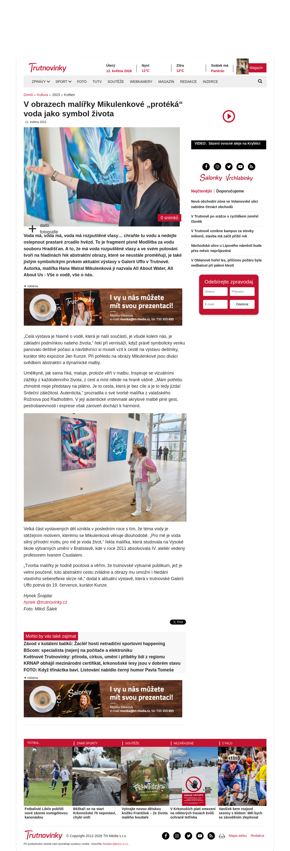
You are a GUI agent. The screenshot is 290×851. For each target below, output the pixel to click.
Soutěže (115, 82)
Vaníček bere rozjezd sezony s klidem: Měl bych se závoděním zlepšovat (241, 813)
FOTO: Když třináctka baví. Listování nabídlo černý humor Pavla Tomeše (99, 669)
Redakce (188, 82)
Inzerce (210, 82)
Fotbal (33, 743)
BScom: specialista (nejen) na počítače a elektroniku (78, 650)
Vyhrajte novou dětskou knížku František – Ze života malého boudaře (145, 813)
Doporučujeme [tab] (230, 191)
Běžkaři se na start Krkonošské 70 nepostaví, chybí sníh (94, 813)
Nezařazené (184, 743)
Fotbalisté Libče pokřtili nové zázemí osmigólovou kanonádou (46, 813)
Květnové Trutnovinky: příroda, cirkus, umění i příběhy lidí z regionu (94, 656)
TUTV (97, 82)
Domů (28, 95)
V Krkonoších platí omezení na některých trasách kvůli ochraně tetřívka (193, 813)
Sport (61, 82)
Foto (82, 82)
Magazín (256, 68)
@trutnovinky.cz (51, 602)
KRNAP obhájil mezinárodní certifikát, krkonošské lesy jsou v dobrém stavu (102, 663)
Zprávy (39, 82)
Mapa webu (238, 836)
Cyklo (227, 743)
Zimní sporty (87, 743)
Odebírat (242, 304)
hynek (30, 602)
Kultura (42, 95)
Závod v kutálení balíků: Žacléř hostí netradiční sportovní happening (94, 643)
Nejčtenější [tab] (201, 191)
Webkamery (141, 82)
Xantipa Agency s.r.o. (115, 843)
